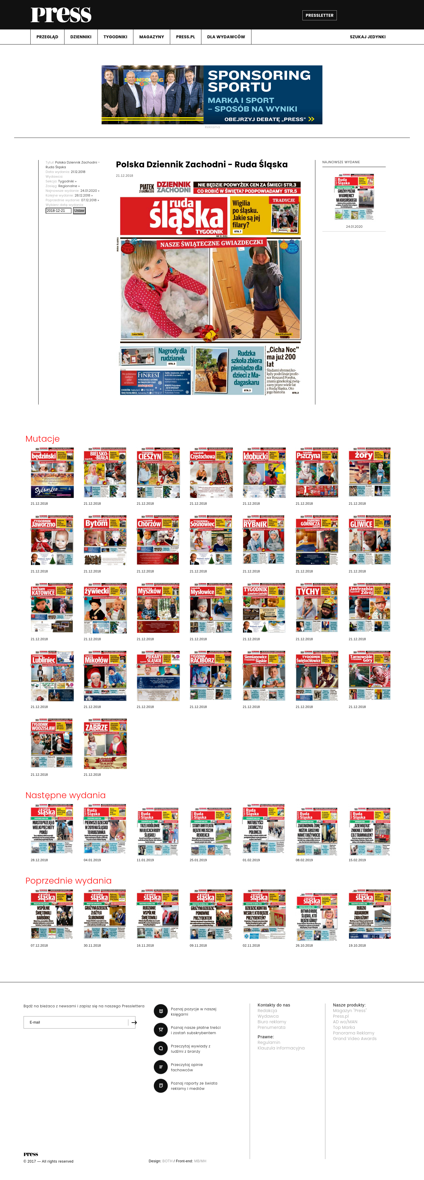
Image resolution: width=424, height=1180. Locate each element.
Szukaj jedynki (368, 37)
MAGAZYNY (151, 37)
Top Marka (344, 1027)
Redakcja (267, 1011)
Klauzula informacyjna (281, 1048)
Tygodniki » (67, 181)
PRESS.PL (185, 37)
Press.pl (341, 1016)
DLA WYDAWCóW (226, 37)
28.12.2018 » (84, 195)
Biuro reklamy (272, 1022)
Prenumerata (272, 1027)
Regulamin (269, 1042)
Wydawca (268, 1016)
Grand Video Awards (355, 1039)
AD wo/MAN (345, 1022)
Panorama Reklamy (354, 1033)
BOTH (168, 1161)
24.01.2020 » (90, 190)
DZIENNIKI (81, 37)
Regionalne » (69, 186)
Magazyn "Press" (350, 1011)
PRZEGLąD (47, 37)
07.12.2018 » (90, 200)
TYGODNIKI (115, 37)
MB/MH (200, 1161)
